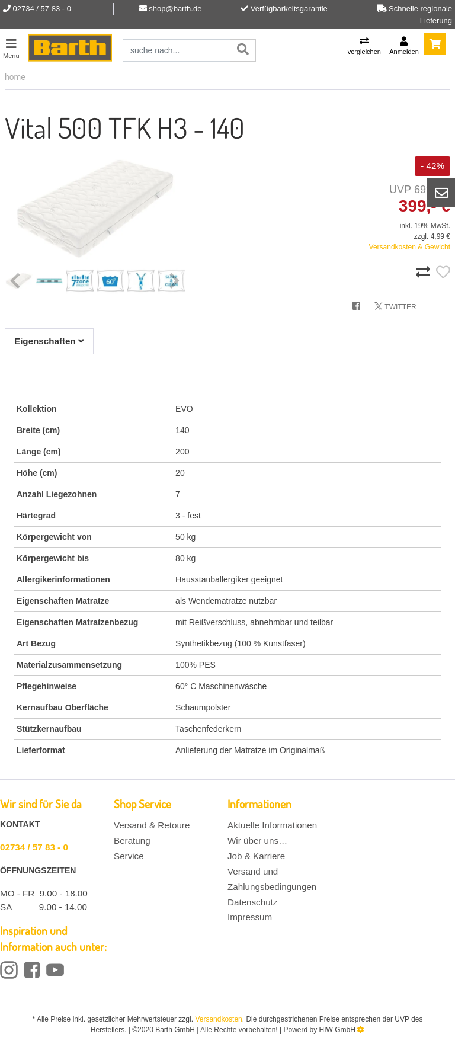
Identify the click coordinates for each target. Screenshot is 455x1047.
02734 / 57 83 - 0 (34, 847)
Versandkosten (218, 1019)
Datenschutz (252, 902)
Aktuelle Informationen (272, 825)
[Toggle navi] (11, 47)
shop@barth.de (175, 8)
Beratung (132, 840)
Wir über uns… (257, 840)
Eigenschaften (49, 341)
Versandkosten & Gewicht (409, 247)
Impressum (250, 917)
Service (129, 856)
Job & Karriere (256, 856)
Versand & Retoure (152, 825)
